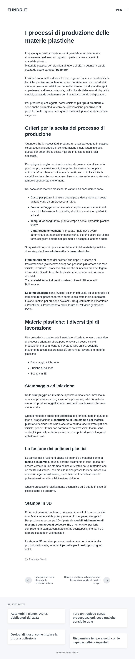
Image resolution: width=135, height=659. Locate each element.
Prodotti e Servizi (38, 559)
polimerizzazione (55, 264)
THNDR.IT (17, 10)
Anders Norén (72, 652)
